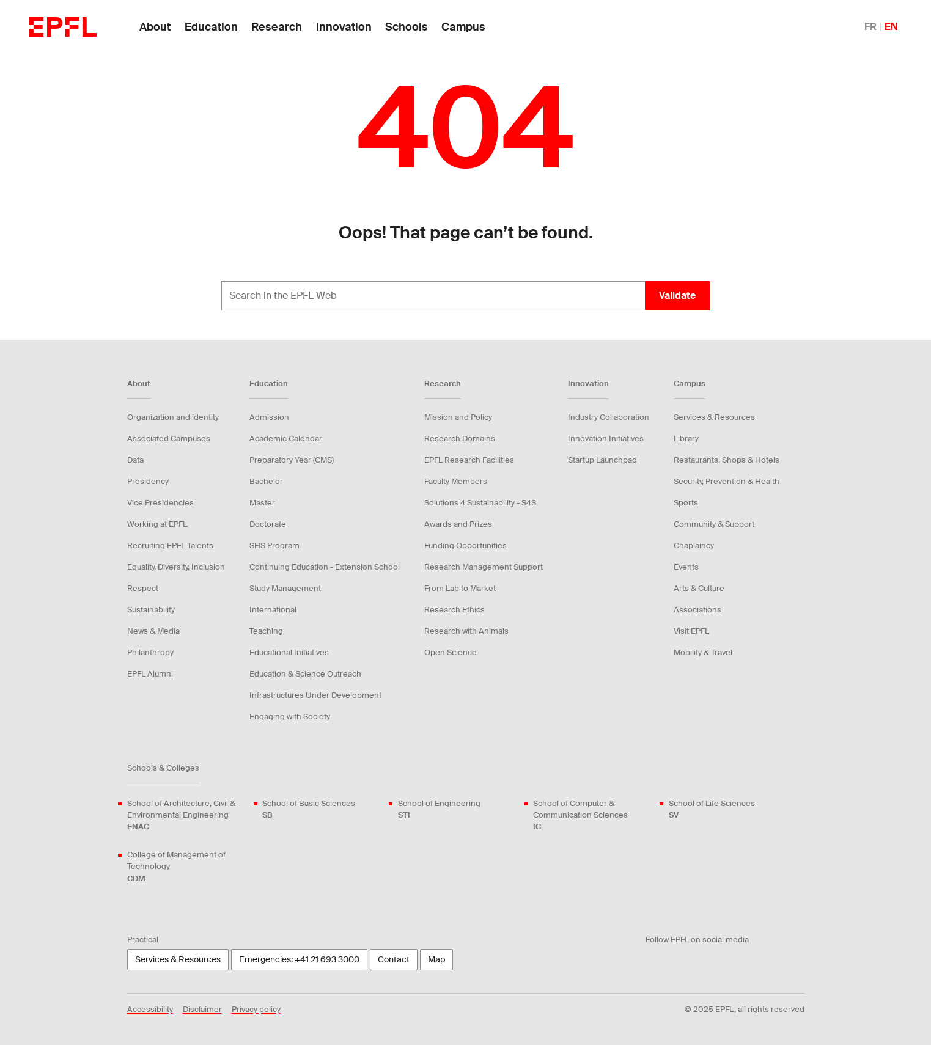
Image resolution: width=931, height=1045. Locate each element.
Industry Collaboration (608, 417)
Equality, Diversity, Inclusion (176, 567)
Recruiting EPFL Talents (170, 545)
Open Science (450, 652)
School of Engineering (439, 809)
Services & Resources (714, 417)
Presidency (148, 481)
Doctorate (267, 524)
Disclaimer (202, 1009)
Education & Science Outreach (305, 674)
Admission (269, 417)
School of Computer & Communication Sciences (593, 815)
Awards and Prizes (458, 524)
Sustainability (151, 609)
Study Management (285, 588)
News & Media (153, 631)
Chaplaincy (694, 545)
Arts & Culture (699, 588)
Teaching (266, 631)
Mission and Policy (458, 417)
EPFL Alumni (150, 674)
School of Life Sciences (712, 809)
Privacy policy (256, 1009)
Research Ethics (454, 609)
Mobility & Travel (703, 652)
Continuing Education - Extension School (324, 567)
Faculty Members (455, 481)
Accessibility (150, 1009)
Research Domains (459, 438)
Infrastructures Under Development (315, 695)
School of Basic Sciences (308, 809)
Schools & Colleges (163, 768)
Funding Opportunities (465, 545)
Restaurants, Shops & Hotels (726, 460)
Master (262, 502)
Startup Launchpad (602, 460)
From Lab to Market (460, 588)
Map (436, 959)
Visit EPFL (691, 631)
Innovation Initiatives (606, 438)
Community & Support (714, 524)
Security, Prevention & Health (726, 481)
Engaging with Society (289, 716)
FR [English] (870, 26)
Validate (677, 295)
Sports (686, 502)
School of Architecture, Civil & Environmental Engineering (187, 815)
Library (686, 438)
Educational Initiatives (289, 652)
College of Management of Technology (187, 866)
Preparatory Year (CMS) (291, 460)
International (272, 609)
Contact (394, 959)
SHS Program (274, 545)
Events (686, 567)
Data (135, 460)
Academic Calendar (285, 438)
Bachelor (266, 481)
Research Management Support (483, 567)
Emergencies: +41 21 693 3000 (299, 959)
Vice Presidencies (160, 502)
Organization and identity (173, 417)
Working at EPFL (157, 524)
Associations (697, 609)
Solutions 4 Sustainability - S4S (480, 502)
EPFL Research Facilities (469, 460)
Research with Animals (466, 631)
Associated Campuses (168, 438)
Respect (142, 588)
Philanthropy (150, 652)
